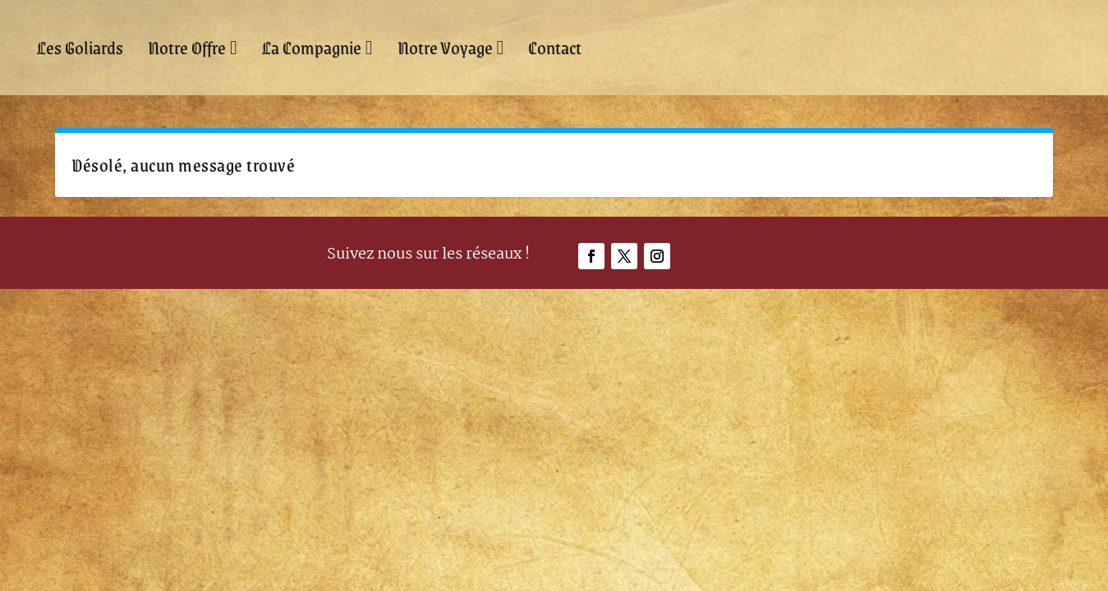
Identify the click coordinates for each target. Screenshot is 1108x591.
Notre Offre (187, 47)
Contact (555, 47)
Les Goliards (80, 47)
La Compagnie (311, 47)
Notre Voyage (445, 47)
